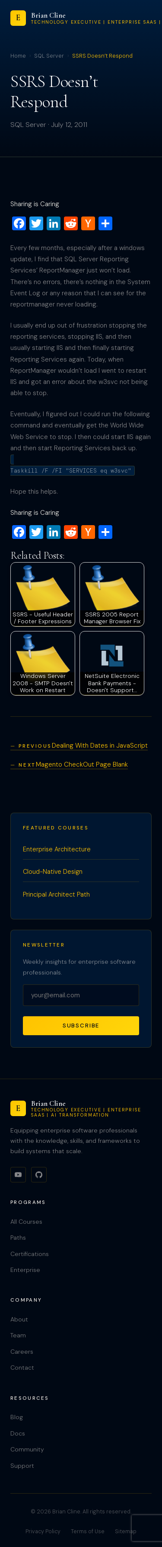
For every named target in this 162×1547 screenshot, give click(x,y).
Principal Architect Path (56, 894)
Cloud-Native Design (53, 872)
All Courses (26, 1221)
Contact (22, 1367)
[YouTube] (18, 1174)
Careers (21, 1351)
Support (22, 1466)
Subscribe (81, 1025)
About (19, 1319)
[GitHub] (39, 1174)
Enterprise (25, 1270)
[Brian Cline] (81, 1108)
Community (27, 1449)
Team (18, 1335)
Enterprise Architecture (57, 849)
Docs (17, 1433)
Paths (18, 1237)
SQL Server (49, 56)
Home (18, 56)
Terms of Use (88, 1531)
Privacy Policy (42, 1531)
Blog (16, 1417)
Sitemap (126, 1531)
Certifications (29, 1254)
